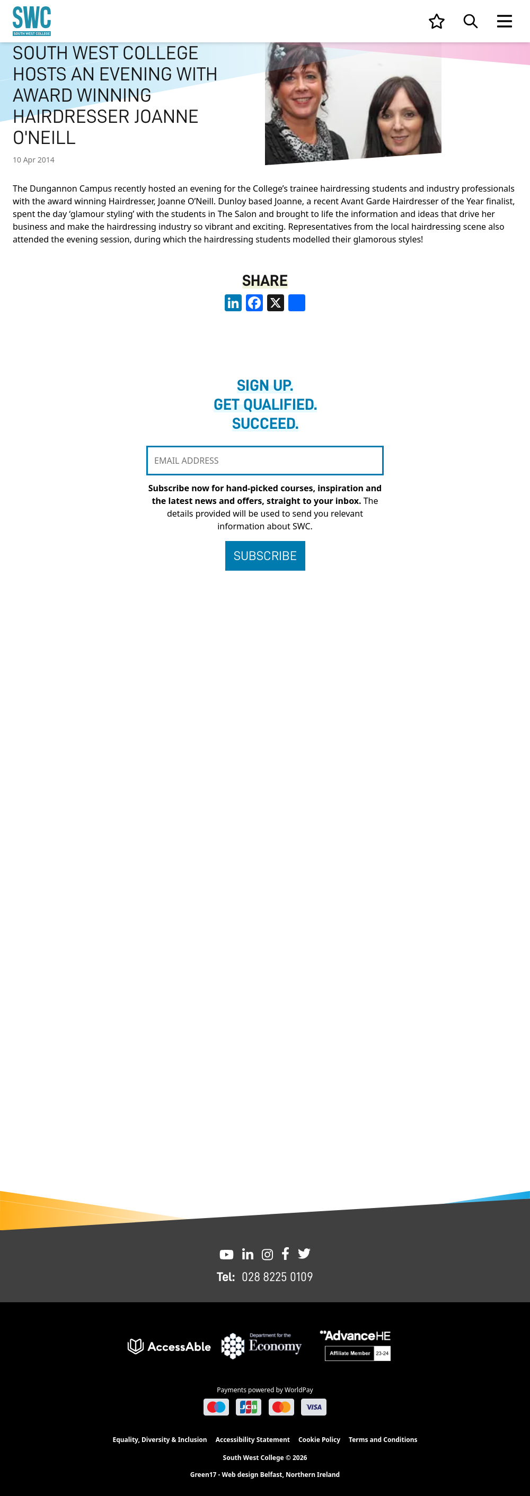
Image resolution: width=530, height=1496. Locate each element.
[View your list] (436, 21)
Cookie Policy (319, 1439)
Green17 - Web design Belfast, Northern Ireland (265, 1475)
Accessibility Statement (253, 1439)
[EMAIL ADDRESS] (265, 460)
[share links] (296, 302)
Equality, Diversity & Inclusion (159, 1439)
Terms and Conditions (383, 1439)
